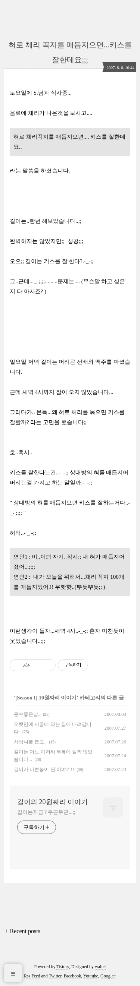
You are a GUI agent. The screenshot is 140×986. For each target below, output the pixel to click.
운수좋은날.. (27, 714)
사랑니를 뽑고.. (30, 742)
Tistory (62, 966)
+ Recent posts (22, 931)
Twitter (55, 976)
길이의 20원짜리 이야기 (52, 802)
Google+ (108, 976)
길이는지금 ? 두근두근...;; (46, 812)
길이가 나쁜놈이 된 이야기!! (44, 769)
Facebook (72, 976)
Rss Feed (32, 976)
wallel (100, 966)
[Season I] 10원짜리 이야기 (46, 698)
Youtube (90, 976)
